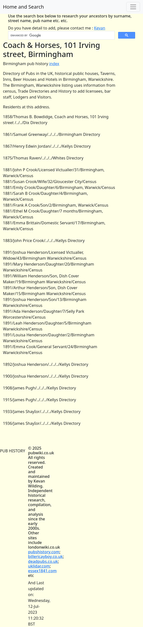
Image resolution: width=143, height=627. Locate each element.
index (54, 63)
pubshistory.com (43, 552)
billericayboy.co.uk (45, 556)
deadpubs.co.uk (43, 561)
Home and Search (23, 6)
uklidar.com (39, 566)
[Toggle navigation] (133, 7)
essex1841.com (42, 570)
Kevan (99, 28)
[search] (61, 35)
